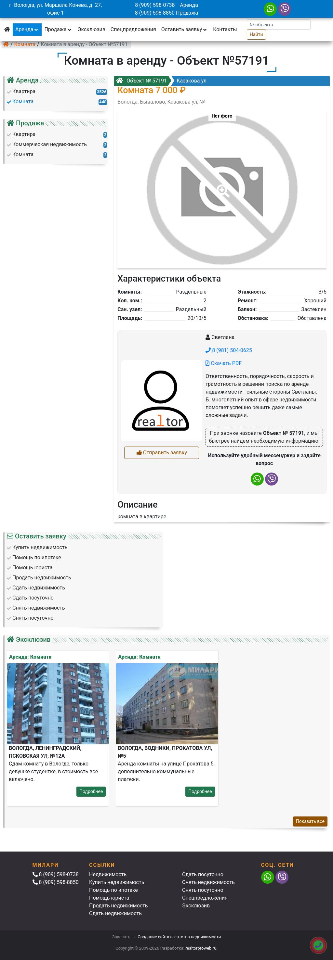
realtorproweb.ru (200, 948)
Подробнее (91, 791)
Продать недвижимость (118, 906)
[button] (222, 186)
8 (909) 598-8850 (155, 13)
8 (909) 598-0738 (155, 5)
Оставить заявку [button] (184, 29)
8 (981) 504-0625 (229, 350)
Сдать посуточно (202, 874)
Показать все (310, 821)
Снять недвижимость (208, 882)
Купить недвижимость (116, 882)
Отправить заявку (162, 452)
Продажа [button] (58, 29)
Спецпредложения (133, 29)
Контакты (225, 29)
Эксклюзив (91, 29)
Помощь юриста (109, 898)
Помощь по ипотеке (113, 890)
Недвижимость (108, 874)
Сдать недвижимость (115, 913)
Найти (256, 34)
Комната (24, 44)
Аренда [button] (27, 29)
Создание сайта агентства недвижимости (179, 936)
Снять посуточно (202, 890)
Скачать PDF (224, 363)
